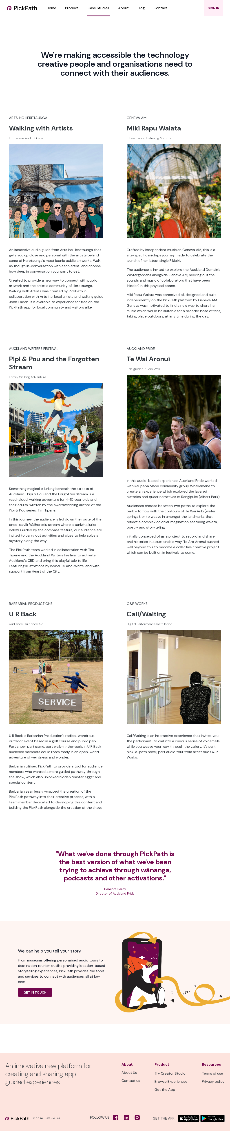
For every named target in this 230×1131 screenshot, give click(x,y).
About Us (129, 1072)
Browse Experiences (171, 1081)
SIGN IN (213, 8)
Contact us (131, 1080)
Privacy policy (213, 1081)
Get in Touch (35, 992)
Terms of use (212, 1073)
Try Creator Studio (170, 1073)
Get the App (165, 1089)
